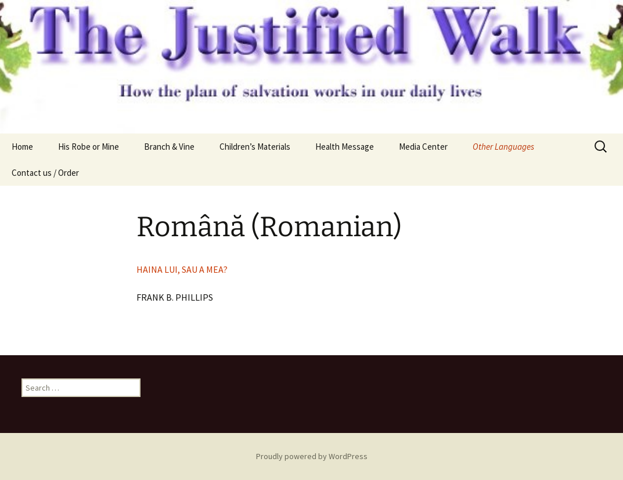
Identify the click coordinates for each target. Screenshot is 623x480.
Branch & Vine (169, 146)
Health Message (344, 146)
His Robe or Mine (88, 146)
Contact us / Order (45, 172)
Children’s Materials (254, 146)
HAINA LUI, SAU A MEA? (182, 269)
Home (22, 146)
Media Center (423, 146)
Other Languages (503, 146)
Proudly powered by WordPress (312, 456)
